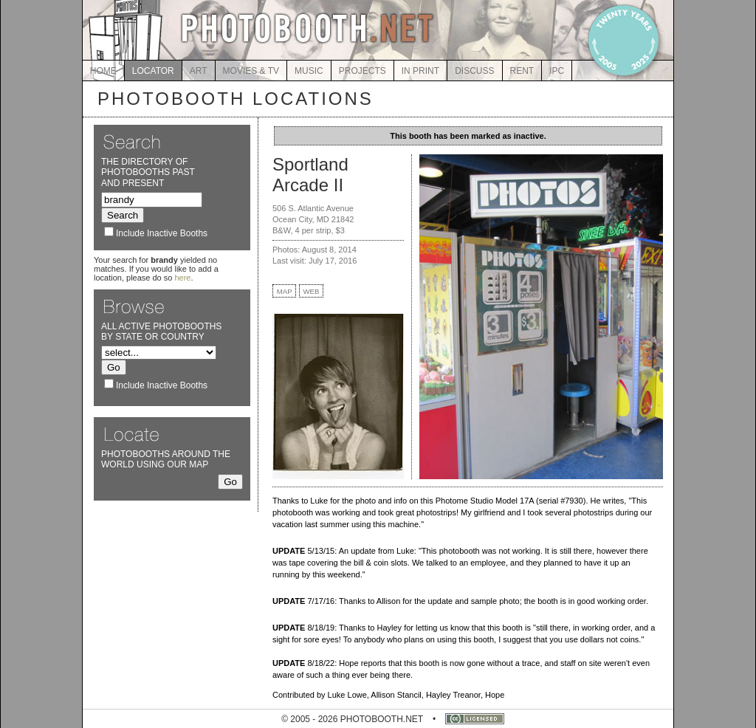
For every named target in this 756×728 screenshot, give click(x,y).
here (182, 277)
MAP (284, 291)
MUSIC (309, 71)
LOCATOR (153, 71)
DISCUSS (474, 71)
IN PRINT (420, 71)
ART (198, 71)
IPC (556, 71)
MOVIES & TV (251, 71)
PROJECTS (362, 71)
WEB (311, 291)
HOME (103, 71)
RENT (522, 71)
